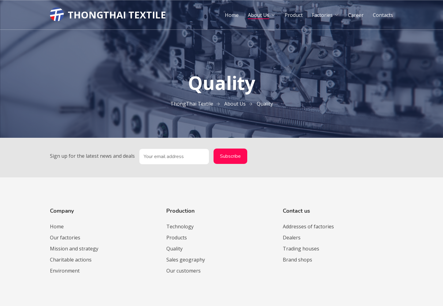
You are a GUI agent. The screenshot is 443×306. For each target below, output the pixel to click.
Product (294, 15)
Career (356, 15)
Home (232, 15)
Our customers (183, 270)
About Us (258, 15)
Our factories (65, 237)
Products (176, 237)
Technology (180, 226)
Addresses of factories (308, 226)
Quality (174, 248)
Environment (65, 270)
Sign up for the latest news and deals (92, 156)
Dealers (292, 237)
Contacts (383, 15)
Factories (322, 15)
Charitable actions (71, 259)
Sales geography (185, 259)
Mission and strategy (74, 248)
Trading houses (301, 248)
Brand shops (297, 259)
